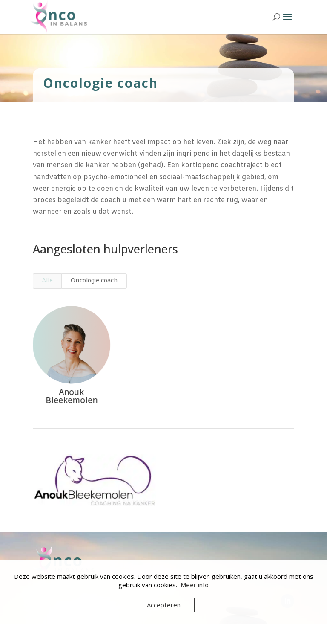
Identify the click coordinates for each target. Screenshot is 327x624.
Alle (47, 281)
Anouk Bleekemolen (71, 396)
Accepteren (164, 605)
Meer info (195, 584)
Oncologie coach (94, 281)
